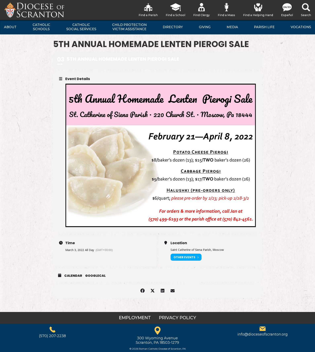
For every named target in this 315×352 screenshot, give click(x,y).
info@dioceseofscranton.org (262, 334)
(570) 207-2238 (52, 336)
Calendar (73, 276)
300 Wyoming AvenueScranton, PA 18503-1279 (157, 340)
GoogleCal (95, 276)
